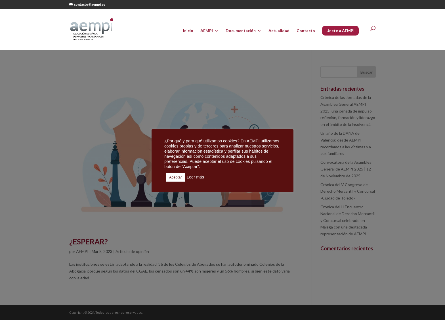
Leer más (195, 177)
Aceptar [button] (175, 177)
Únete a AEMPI (340, 30)
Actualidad (278, 31)
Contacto (306, 31)
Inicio (188, 31)
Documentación (241, 31)
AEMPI (206, 31)
